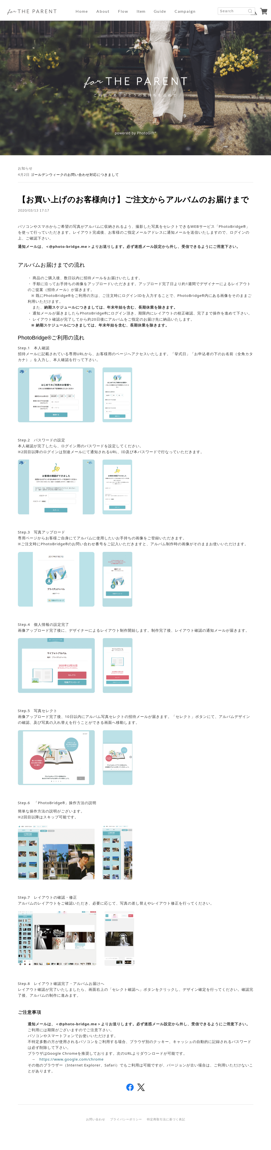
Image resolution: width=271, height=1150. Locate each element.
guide (160, 11)
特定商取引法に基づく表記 (166, 1119)
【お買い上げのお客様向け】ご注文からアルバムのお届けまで (133, 199)
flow (123, 11)
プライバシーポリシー (126, 1119)
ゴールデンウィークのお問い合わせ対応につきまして (75, 174)
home (82, 11)
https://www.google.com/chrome (71, 1059)
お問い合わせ (95, 1119)
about (103, 11)
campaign (185, 11)
